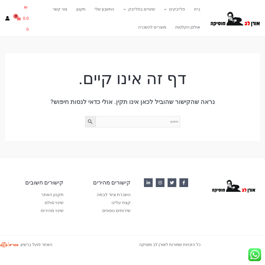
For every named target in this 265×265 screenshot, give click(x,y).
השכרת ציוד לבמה (115, 193)
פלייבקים (175, 9)
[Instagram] (160, 182)
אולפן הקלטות (188, 26)
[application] (167, 9)
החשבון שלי (107, 8)
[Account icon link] (7, 18)
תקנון (84, 8)
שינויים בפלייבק (141, 9)
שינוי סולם (54, 201)
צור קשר (64, 8)
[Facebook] (183, 182)
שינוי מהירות (52, 209)
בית (198, 8)
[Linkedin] (148, 182)
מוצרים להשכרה (153, 26)
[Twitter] (172, 182)
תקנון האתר (53, 193)
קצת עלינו (122, 201)
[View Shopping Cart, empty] (23, 18)
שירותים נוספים (117, 209)
